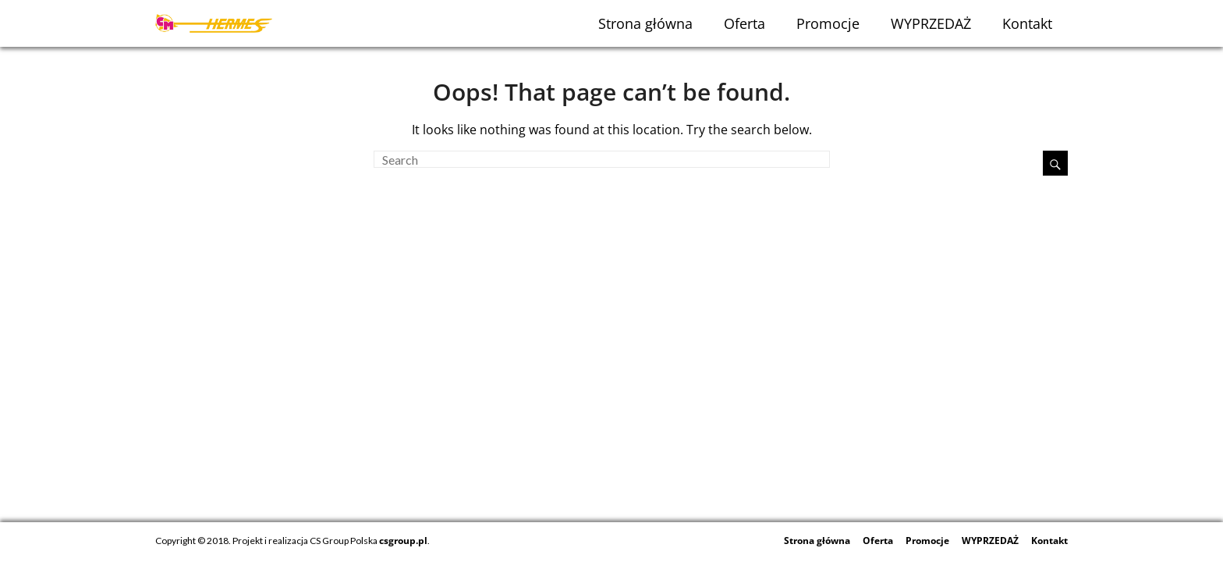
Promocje (828, 23)
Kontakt (1027, 23)
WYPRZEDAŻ (931, 23)
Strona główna (645, 23)
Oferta (744, 23)
